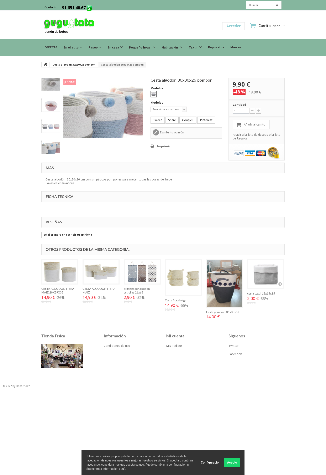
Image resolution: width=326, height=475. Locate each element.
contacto (50, 7)
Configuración (210, 462)
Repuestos (216, 47)
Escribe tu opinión (171, 132)
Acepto (232, 462)
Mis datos (173, 362)
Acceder (233, 26)
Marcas (235, 47)
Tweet (157, 120)
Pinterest (206, 120)
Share (172, 120)
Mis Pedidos (174, 346)
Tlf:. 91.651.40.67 (52, 381)
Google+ (188, 120)
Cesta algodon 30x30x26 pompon (74, 64)
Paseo (95, 47)
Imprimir (163, 146)
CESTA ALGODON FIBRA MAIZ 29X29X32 (57, 290)
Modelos (157, 88)
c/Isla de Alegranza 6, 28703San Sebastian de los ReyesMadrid (60, 393)
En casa (115, 47)
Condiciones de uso (117, 346)
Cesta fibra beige (175, 300)
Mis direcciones (176, 354)
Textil (195, 47)
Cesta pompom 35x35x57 (222, 312)
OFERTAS (50, 47)
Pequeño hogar (142, 47)
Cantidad (239, 105)
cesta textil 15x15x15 (261, 293)
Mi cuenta (175, 335)
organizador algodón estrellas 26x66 (137, 290)
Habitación (172, 47)
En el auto (73, 47)
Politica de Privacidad (118, 362)
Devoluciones (113, 354)
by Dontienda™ (21, 464)
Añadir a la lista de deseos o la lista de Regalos (256, 136)
